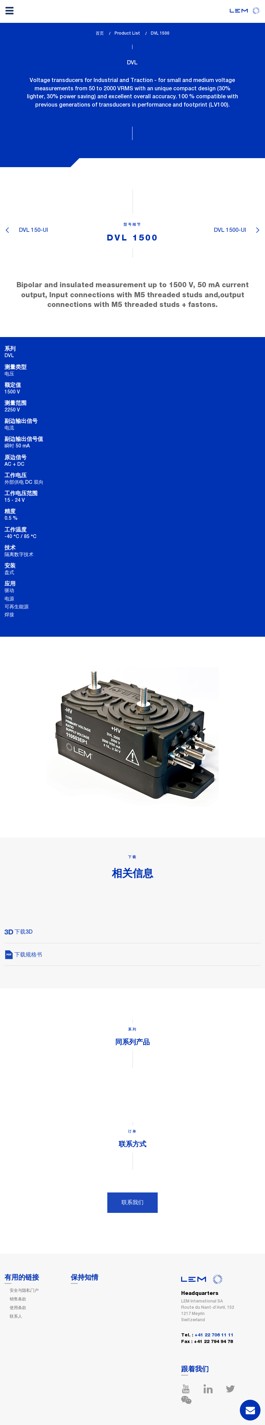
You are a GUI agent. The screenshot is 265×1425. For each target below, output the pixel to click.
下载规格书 (23, 954)
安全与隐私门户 (24, 1290)
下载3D (18, 931)
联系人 (16, 1316)
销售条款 (18, 1299)
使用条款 (18, 1308)
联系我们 (132, 1202)
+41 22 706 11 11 (214, 1335)
